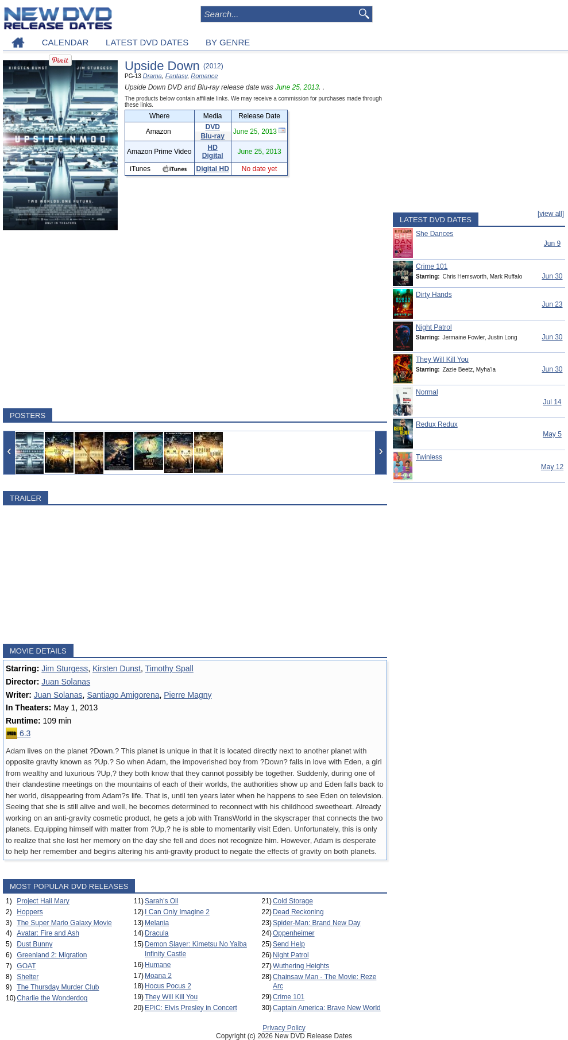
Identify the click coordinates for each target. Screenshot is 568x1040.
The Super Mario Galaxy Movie (64, 923)
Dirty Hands (434, 295)
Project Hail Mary (43, 901)
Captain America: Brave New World (327, 1008)
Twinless (429, 457)
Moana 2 (158, 976)
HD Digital (212, 152)
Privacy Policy (284, 1028)
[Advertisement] (195, 319)
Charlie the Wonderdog (52, 998)
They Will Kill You (171, 997)
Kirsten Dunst (116, 668)
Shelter (27, 977)
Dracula (156, 933)
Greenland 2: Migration (52, 955)
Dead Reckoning (298, 912)
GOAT (26, 966)
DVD (213, 127)
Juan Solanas (65, 681)
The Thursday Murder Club (58, 987)
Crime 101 (288, 997)
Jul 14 (552, 402)
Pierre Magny (187, 694)
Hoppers (29, 912)
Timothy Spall (169, 668)
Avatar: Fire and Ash (48, 933)
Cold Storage (293, 901)
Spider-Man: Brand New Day (317, 923)
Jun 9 (552, 243)
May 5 (552, 434)
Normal (427, 392)
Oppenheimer (294, 933)
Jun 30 (552, 276)
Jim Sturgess (64, 668)
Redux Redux (437, 424)
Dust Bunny (34, 944)
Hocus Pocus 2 (168, 986)
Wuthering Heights (301, 966)
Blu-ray (213, 136)
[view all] (551, 214)
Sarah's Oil (161, 901)
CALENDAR (65, 42)
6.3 (18, 733)
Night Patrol (291, 955)
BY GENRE (228, 42)
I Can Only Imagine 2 (177, 912)
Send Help (289, 944)
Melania (157, 923)
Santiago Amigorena (123, 694)
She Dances (434, 234)
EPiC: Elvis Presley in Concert (191, 1008)
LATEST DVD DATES (147, 42)
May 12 (552, 467)
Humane (158, 965)
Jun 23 (552, 304)
